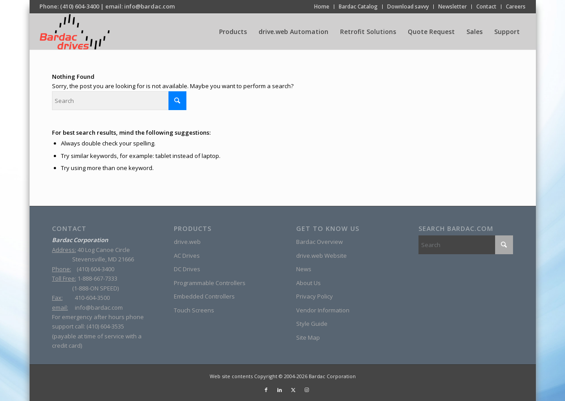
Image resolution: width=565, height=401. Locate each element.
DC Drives (187, 269)
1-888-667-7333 (97, 278)
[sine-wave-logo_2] (74, 32)
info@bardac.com (149, 6)
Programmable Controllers (210, 283)
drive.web (187, 242)
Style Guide (312, 324)
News (303, 269)
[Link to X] (293, 390)
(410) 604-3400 (79, 6)
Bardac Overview (319, 242)
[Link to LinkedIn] (279, 390)
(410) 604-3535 (105, 326)
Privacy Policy (314, 296)
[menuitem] (322, 6)
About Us (308, 283)
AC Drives (187, 256)
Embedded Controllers (204, 296)
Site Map (308, 337)
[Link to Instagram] (306, 390)
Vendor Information (322, 310)
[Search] (119, 100)
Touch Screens (194, 310)
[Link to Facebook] (266, 390)
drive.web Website (321, 256)
